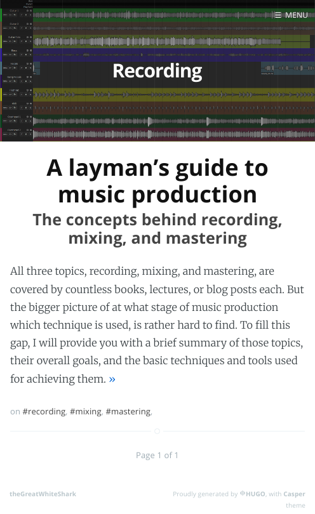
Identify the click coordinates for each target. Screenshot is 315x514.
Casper (294, 493)
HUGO (255, 493)
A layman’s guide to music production (157, 180)
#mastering (128, 411)
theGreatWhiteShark (43, 493)
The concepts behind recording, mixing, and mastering (157, 229)
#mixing (86, 411)
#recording (44, 411)
